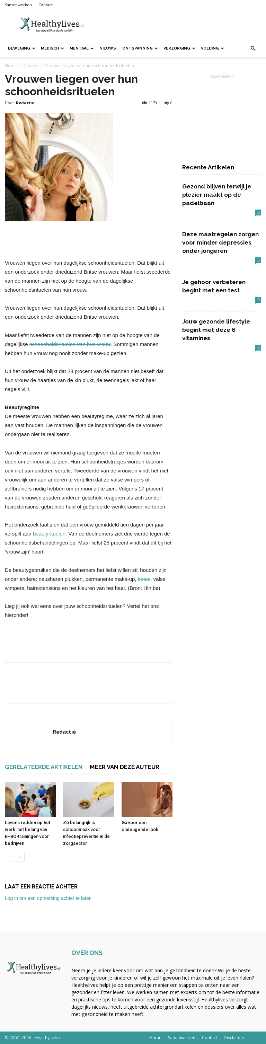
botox (144, 579)
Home (11, 66)
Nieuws (107, 48)
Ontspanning (140, 48)
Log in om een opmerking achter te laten (48, 898)
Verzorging (179, 48)
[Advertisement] (180, 25)
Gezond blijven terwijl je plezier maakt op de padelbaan (216, 194)
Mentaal (82, 48)
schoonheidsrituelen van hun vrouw (69, 344)
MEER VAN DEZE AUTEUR (124, 766)
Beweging (21, 48)
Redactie (25, 102)
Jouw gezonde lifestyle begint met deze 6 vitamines (216, 330)
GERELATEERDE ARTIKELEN (44, 766)
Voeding (212, 48)
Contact (45, 4)
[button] (253, 48)
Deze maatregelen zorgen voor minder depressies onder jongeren (220, 242)
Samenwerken (18, 4)
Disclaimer (234, 1038)
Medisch (52, 48)
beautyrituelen (49, 534)
